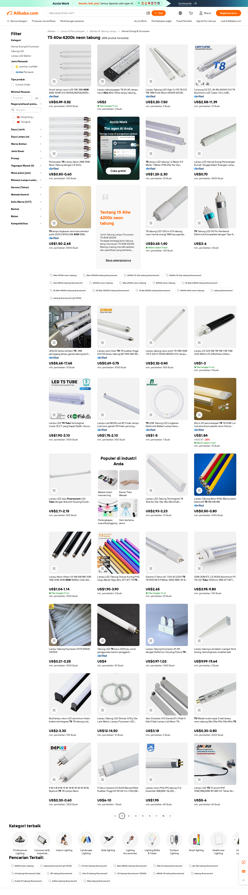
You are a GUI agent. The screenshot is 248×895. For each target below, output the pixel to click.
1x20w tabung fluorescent (62, 881)
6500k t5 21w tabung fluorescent (141, 275)
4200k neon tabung (22, 866)
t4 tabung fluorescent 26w (25, 873)
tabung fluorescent (222, 290)
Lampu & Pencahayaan (72, 31)
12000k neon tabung (101, 283)
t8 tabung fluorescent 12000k (130, 873)
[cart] (191, 13)
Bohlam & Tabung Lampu (103, 31)
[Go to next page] (170, 816)
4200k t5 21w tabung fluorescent (183, 275)
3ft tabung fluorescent (59, 873)
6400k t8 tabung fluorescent (168, 873)
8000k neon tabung (164, 283)
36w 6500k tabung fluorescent (130, 866)
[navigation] (26, 424)
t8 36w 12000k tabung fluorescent (110, 290)
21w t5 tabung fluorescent (93, 873)
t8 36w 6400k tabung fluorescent (200, 283)
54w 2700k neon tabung (63, 275)
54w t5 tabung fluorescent (167, 866)
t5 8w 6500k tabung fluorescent (153, 290)
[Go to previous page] (115, 816)
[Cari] (159, 13)
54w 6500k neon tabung (132, 283)
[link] (243, 862)
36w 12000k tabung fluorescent (100, 275)
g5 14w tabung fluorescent (203, 866)
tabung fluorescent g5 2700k (65, 298)
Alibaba (51, 31)
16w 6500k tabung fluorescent (66, 283)
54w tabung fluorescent (97, 881)
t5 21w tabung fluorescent (92, 866)
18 (163, 816)
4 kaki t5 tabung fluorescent (26, 881)
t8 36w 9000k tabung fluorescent (68, 290)
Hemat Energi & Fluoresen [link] (136, 31)
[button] (148, 13)
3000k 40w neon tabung (190, 290)
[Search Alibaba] (96, 13)
